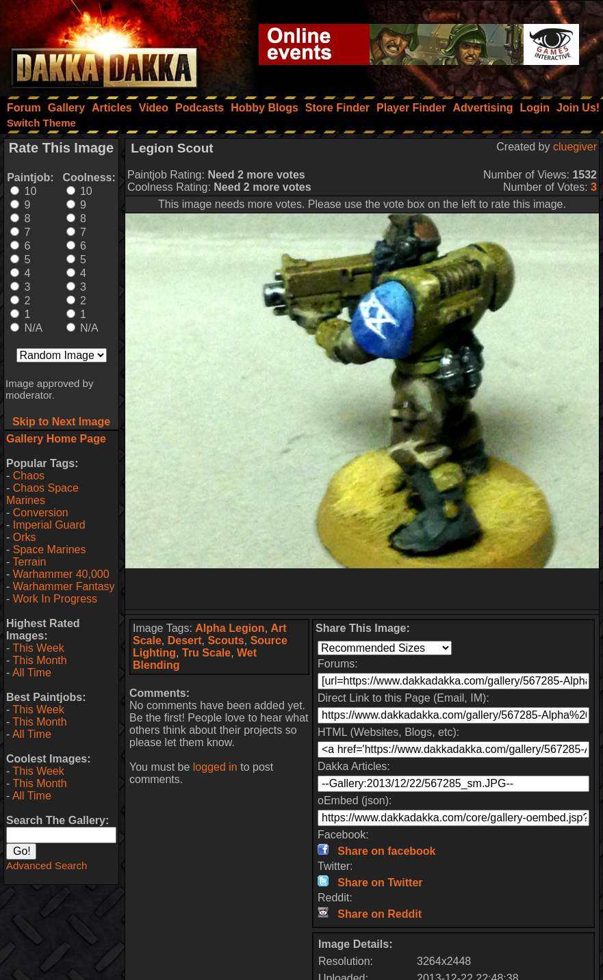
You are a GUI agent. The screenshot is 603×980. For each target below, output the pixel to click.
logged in (215, 767)
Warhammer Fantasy (64, 586)
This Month (39, 660)
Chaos (28, 475)
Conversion (40, 512)
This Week (38, 648)
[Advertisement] (362, 588)
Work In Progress (55, 599)
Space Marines (49, 549)
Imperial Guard (49, 525)
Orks (24, 537)
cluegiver (575, 147)
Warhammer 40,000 (61, 574)
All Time (31, 672)
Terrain (29, 562)
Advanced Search (46, 865)
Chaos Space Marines (42, 494)
